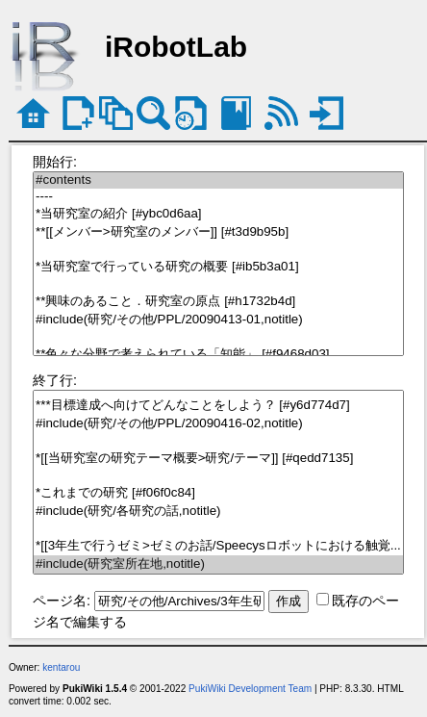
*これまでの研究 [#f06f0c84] (218, 493)
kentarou (61, 667)
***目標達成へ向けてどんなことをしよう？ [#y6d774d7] (218, 406)
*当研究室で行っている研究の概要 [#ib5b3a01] (218, 267)
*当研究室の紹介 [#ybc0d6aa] (218, 214)
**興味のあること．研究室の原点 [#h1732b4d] (218, 302)
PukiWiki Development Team (250, 688)
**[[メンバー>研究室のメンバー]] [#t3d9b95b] (218, 232)
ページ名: (61, 600)
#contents (218, 180)
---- (218, 197)
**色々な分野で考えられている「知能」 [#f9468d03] (218, 355)
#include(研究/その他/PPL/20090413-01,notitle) (218, 320)
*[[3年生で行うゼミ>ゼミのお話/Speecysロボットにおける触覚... (218, 546)
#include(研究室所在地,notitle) (218, 564)
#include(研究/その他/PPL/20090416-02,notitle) (218, 424)
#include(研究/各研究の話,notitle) (218, 511)
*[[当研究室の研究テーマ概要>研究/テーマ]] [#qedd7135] (218, 458)
